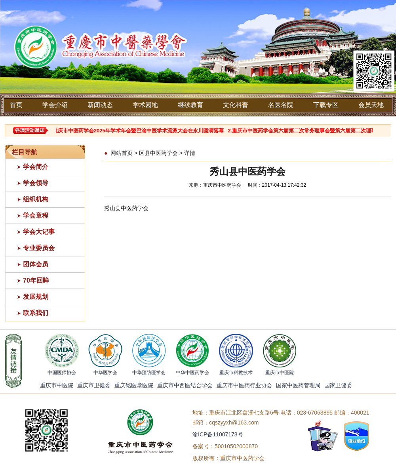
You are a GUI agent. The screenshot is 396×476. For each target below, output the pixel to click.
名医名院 (280, 104)
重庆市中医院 (56, 385)
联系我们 (35, 313)
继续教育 (190, 104)
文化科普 (235, 104)
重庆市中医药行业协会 (244, 385)
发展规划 (35, 296)
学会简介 (35, 166)
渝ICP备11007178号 (217, 434)
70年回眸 (36, 280)
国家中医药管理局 (298, 385)
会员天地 (371, 104)
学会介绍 (55, 104)
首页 (16, 104)
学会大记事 (39, 231)
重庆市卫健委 (93, 385)
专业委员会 (39, 248)
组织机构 (35, 199)
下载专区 (326, 104)
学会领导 (35, 183)
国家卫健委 (338, 385)
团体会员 (35, 264)
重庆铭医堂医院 (133, 385)
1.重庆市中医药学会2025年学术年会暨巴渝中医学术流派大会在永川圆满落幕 (139, 131)
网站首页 (121, 153)
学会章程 (35, 215)
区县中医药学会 (158, 153)
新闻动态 (100, 104)
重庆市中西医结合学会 (185, 385)
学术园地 (145, 104)
